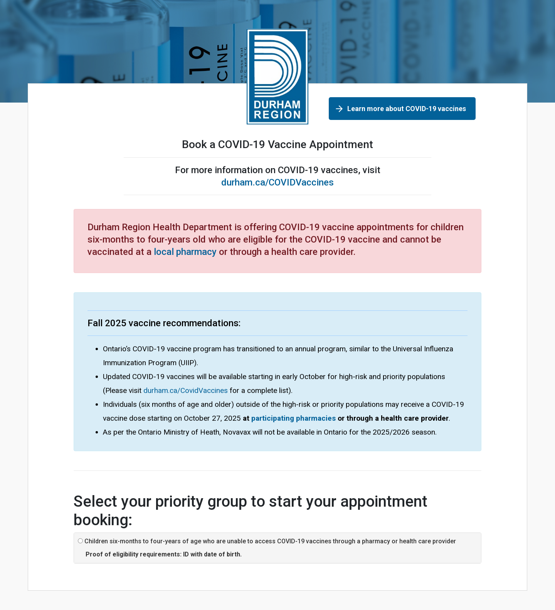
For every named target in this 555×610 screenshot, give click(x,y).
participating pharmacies (293, 418)
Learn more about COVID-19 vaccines (406, 108)
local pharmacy (185, 251)
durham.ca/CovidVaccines (185, 390)
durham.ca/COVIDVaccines (277, 182)
